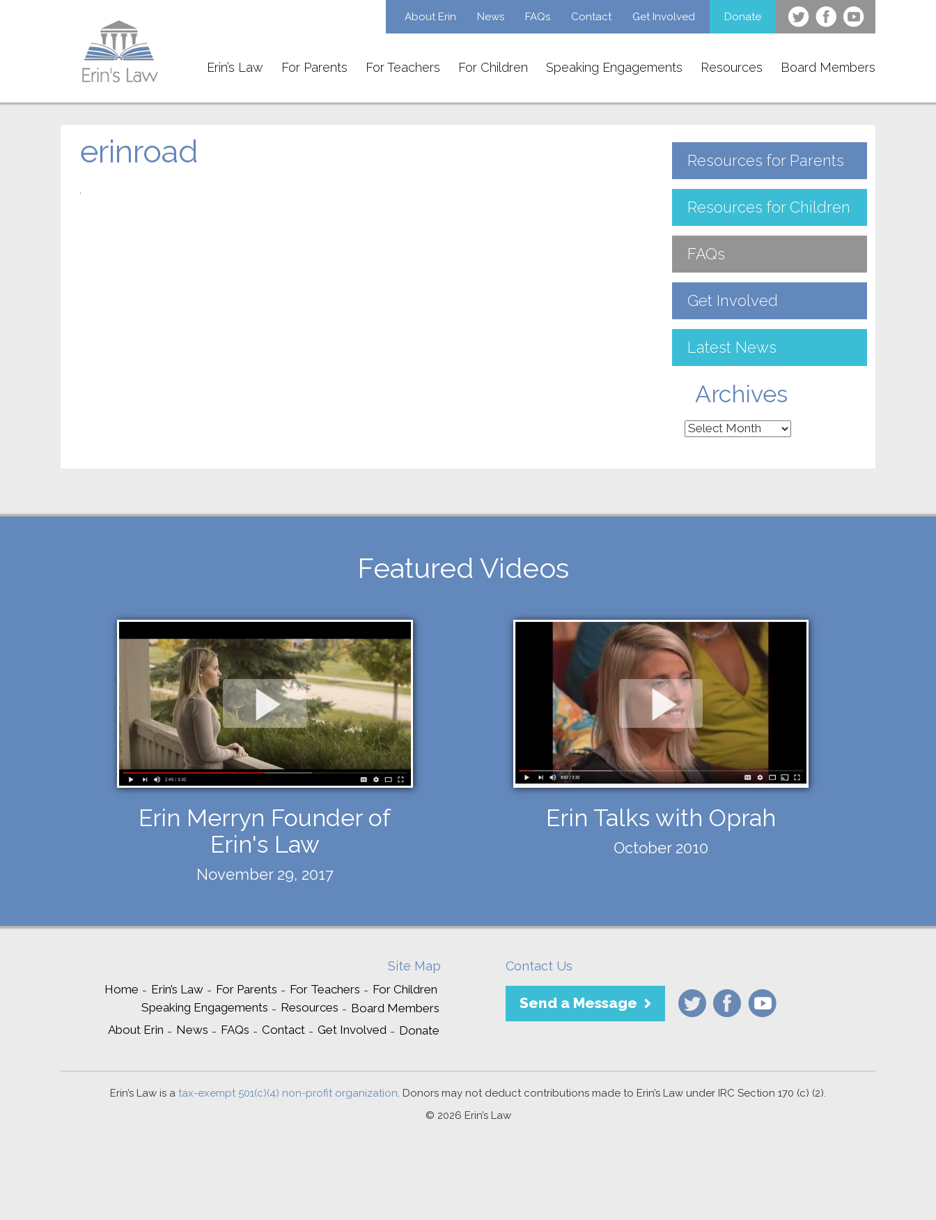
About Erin (430, 16)
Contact (591, 16)
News (490, 16)
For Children (493, 67)
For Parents (314, 67)
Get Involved (663, 16)
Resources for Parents (765, 160)
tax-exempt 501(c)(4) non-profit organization (288, 1093)
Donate (742, 16)
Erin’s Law (235, 67)
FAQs (537, 16)
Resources (732, 67)
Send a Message (578, 1003)
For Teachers (403, 67)
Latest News (732, 347)
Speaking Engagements (614, 67)
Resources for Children (768, 207)
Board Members (828, 67)
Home (121, 989)
